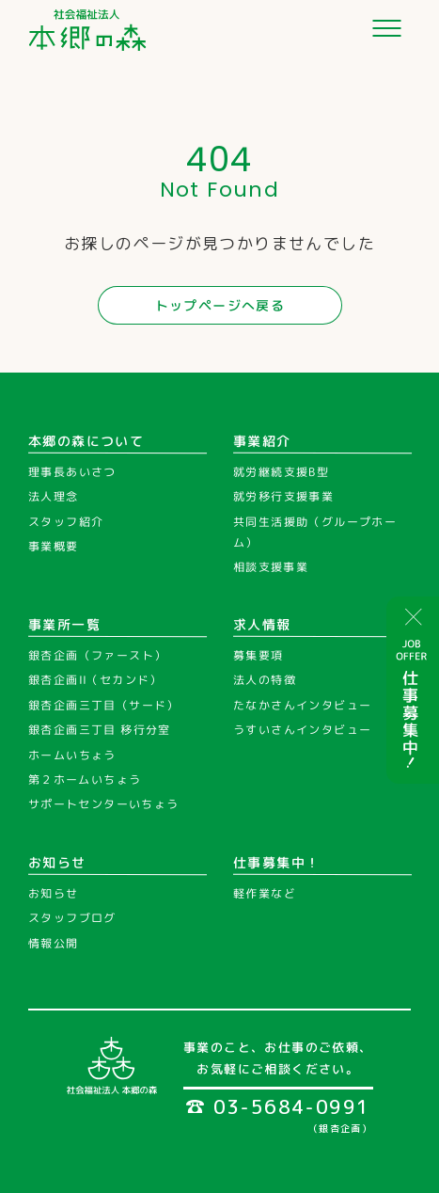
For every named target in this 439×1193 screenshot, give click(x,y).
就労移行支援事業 (282, 496)
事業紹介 (262, 440)
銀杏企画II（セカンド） (95, 681)
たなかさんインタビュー (301, 705)
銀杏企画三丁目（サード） (104, 705)
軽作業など (263, 893)
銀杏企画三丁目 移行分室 (99, 730)
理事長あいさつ (72, 472)
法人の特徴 (264, 681)
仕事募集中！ (276, 862)
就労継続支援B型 (281, 472)
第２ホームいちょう (85, 779)
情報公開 (53, 943)
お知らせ (57, 862)
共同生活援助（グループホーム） (314, 532)
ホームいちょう (72, 755)
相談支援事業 (269, 567)
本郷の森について (86, 440)
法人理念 (53, 496)
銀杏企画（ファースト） (97, 655)
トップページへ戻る (219, 305)
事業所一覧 (64, 624)
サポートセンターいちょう (104, 804)
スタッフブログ (72, 918)
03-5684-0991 (278, 1106)
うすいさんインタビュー (301, 730)
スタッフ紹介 (65, 522)
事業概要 (53, 546)
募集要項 (258, 655)
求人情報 (262, 624)
